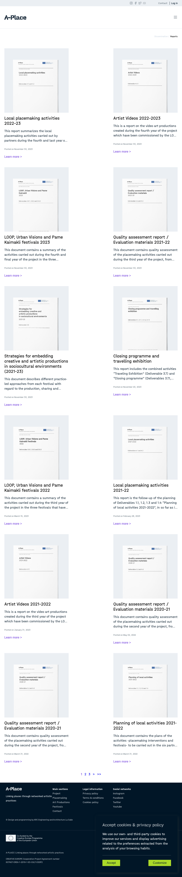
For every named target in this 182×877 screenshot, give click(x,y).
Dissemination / (162, 36)
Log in (174, 3)
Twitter (117, 802)
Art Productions (61, 802)
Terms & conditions (93, 797)
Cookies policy (90, 802)
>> (99, 774)
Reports (174, 36)
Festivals (58, 806)
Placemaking (60, 797)
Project (56, 793)
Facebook (118, 797)
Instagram (118, 793)
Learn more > (13, 156)
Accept (111, 862)
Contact (162, 3)
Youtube (117, 806)
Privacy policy (90, 793)
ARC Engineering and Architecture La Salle (53, 819)
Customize (160, 862)
